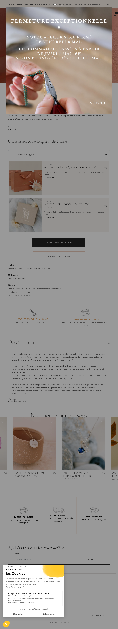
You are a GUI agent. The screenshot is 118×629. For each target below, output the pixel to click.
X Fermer (59, 5)
